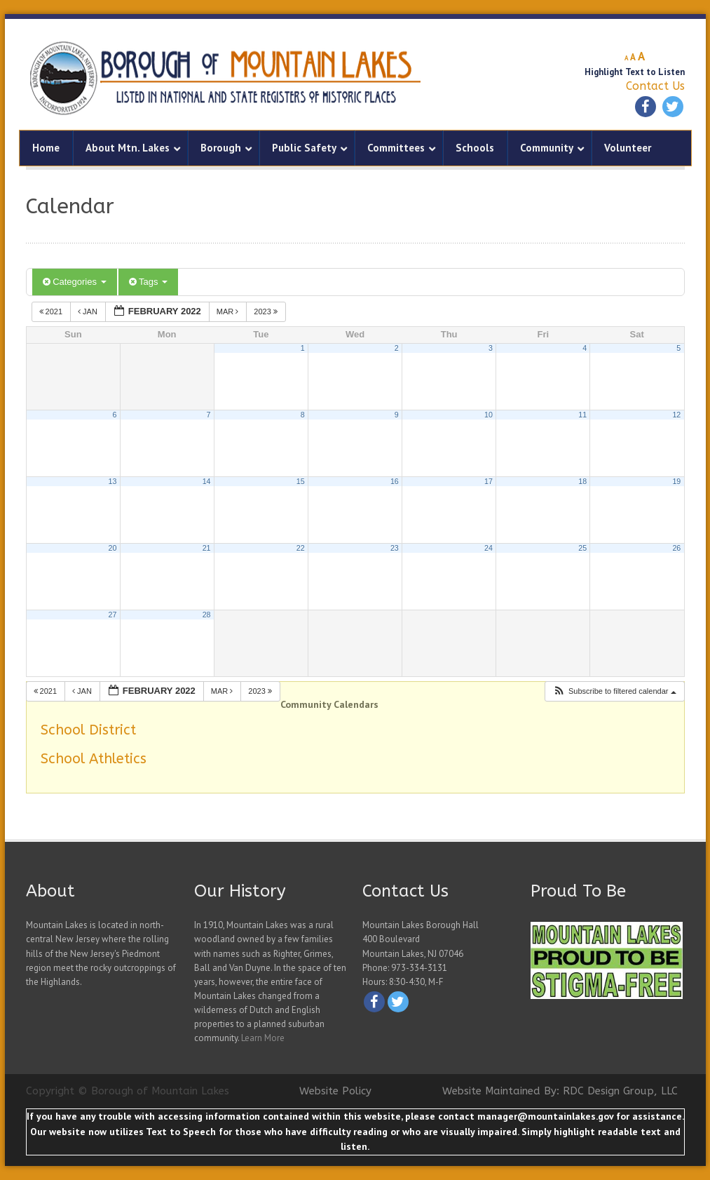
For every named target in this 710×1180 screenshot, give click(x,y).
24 (488, 548)
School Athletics (93, 759)
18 (582, 481)
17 (488, 481)
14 (207, 481)
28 (207, 614)
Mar (229, 311)
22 (300, 548)
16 (394, 481)
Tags (148, 281)
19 (676, 481)
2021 (52, 311)
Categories (75, 281)
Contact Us (655, 86)
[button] (614, 691)
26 (676, 548)
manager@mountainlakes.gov (545, 1116)
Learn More (263, 1038)
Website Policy (335, 1091)
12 (676, 414)
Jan (89, 311)
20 (113, 548)
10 (488, 414)
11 (582, 414)
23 (394, 548)
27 (113, 614)
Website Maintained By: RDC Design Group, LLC (560, 1091)
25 (582, 548)
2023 (267, 311)
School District (88, 730)
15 (300, 481)
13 (113, 481)
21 (207, 548)
